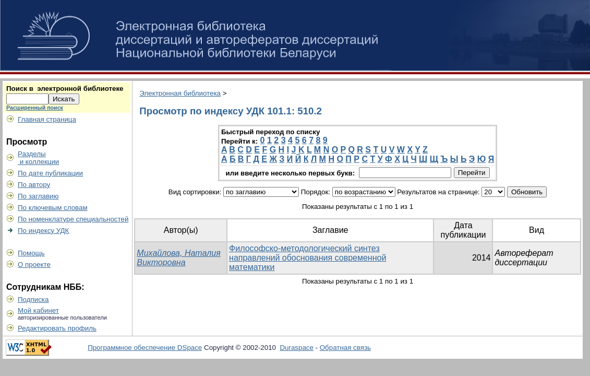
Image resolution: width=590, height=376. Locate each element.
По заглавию (38, 196)
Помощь (31, 253)
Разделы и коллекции (38, 158)
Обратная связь (345, 347)
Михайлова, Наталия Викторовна (178, 258)
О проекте (34, 264)
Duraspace (296, 347)
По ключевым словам (53, 208)
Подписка (33, 299)
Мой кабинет (38, 310)
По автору (34, 185)
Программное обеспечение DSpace (145, 347)
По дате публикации (50, 173)
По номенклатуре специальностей (73, 219)
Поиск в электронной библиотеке (64, 88)
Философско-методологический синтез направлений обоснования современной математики (307, 258)
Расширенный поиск (34, 107)
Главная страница (47, 119)
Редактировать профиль (57, 328)
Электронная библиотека (180, 93)
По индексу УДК (43, 230)
